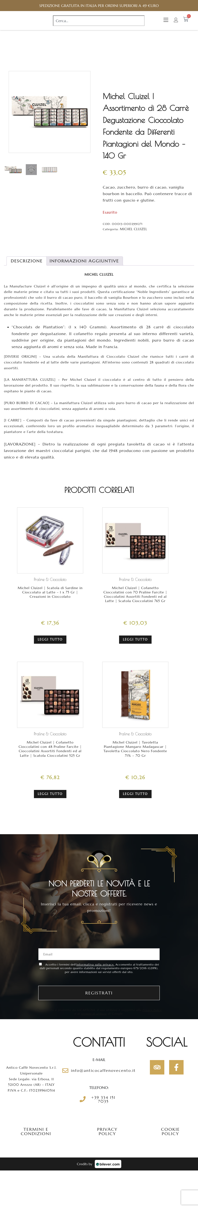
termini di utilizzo (105, 1014)
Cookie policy (170, 1132)
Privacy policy (107, 1132)
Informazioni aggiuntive (84, 265)
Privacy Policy (73, 1014)
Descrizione (26, 265)
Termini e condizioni (36, 1132)
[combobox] (99, 23)
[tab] (26, 265)
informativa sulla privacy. (95, 965)
